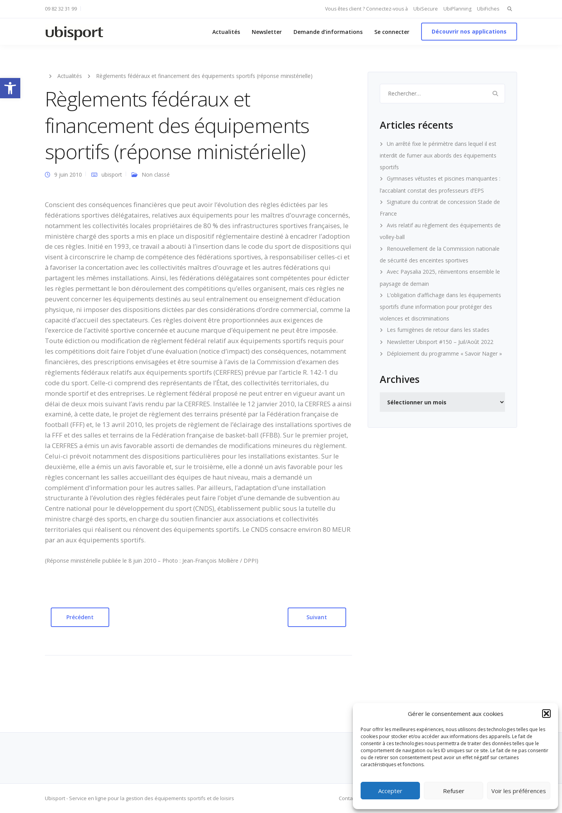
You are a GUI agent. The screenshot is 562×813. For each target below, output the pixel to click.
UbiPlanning (457, 8)
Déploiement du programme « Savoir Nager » (444, 353)
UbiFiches (488, 8)
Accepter (390, 791)
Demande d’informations (328, 31)
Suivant (316, 617)
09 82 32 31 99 (61, 8)
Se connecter (391, 31)
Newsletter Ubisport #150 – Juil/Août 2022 (440, 341)
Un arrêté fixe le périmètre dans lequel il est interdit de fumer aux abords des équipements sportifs (438, 155)
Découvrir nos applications (469, 31)
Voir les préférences (518, 791)
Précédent (80, 617)
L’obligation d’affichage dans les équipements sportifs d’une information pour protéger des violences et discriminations (440, 306)
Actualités (226, 31)
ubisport (111, 174)
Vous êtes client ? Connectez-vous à (366, 8)
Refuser (453, 791)
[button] (10, 88)
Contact (348, 798)
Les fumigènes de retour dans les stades (438, 329)
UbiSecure (425, 8)
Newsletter (267, 31)
